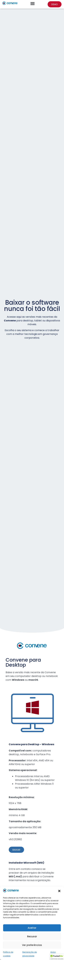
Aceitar (32, 927)
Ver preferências (32, 945)
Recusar (32, 936)
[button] (59, 891)
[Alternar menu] (32, 3)
